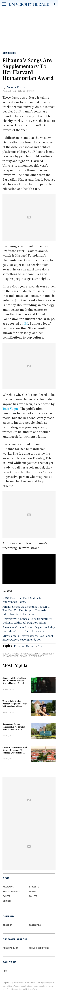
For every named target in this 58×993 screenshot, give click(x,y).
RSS (5, 971)
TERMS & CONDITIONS (39, 948)
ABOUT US (7, 925)
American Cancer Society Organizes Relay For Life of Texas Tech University (28, 629)
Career (6, 896)
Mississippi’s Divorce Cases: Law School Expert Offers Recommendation (27, 637)
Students (34, 886)
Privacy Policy (32, 989)
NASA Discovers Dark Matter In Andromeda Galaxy (22, 600)
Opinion (7, 901)
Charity (42, 646)
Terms (50, 986)
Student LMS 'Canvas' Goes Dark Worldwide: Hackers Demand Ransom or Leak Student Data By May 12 (14, 680)
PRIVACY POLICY (10, 948)
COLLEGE (33, 896)
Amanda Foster (15, 87)
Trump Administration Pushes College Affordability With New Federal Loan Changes (14, 704)
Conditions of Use (14, 989)
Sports (33, 891)
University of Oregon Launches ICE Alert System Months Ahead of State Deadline (14, 727)
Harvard (31, 646)
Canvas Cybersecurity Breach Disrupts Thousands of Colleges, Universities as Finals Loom (14, 750)
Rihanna (19, 646)
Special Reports (11, 891)
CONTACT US (35, 925)
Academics (9, 53)
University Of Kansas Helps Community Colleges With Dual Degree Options (27, 620)
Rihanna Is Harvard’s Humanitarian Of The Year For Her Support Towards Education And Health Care (26, 610)
